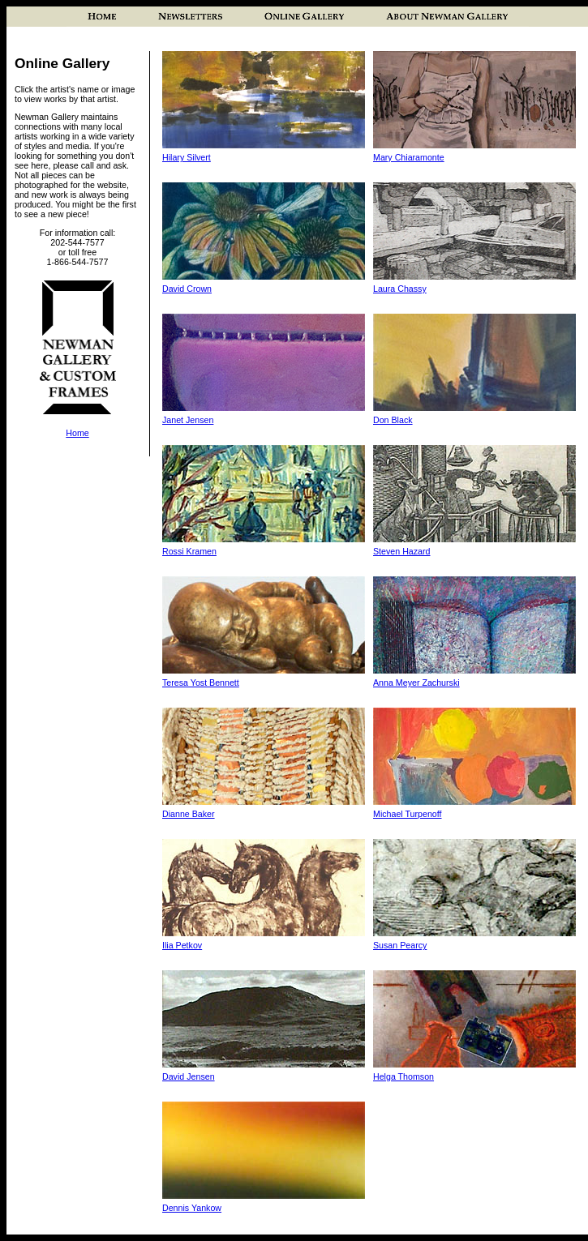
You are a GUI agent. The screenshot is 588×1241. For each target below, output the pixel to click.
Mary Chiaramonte (408, 157)
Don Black (393, 420)
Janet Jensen (187, 420)
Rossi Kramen (189, 551)
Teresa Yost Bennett (200, 682)
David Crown (187, 288)
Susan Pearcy (400, 945)
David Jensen (188, 1076)
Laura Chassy (400, 288)
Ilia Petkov (182, 945)
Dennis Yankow (191, 1208)
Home (77, 433)
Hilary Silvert (186, 157)
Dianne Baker (188, 814)
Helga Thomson (403, 1076)
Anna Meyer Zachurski (416, 682)
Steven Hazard (402, 551)
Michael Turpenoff (407, 814)
